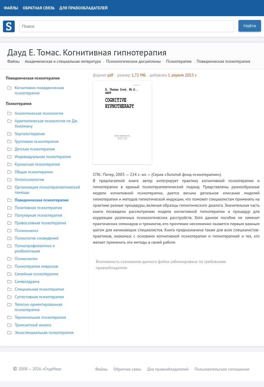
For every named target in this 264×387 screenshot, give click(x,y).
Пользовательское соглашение (221, 369)
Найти (249, 25)
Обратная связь (39, 8)
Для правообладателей (83, 8)
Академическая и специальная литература (63, 61)
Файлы (11, 8)
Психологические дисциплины (133, 61)
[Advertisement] (207, 122)
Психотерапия (178, 61)
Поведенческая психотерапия (223, 61)
